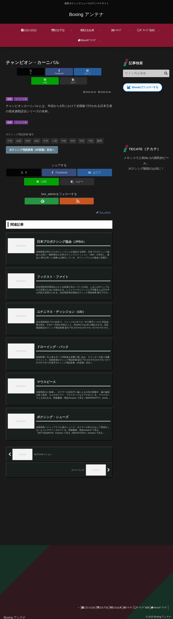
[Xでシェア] (23, 71)
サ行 (27, 131)
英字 (99, 131)
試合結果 (109, 605)
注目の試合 (77, 605)
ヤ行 (72, 131)
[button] (95, 71)
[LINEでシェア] (77, 71)
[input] (146, 73)
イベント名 (21, 89)
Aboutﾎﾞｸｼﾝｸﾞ (158, 605)
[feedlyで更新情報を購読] (55, 192)
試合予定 (93, 605)
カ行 (18, 131)
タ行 (36, 131)
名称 (9, 89)
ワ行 (90, 131)
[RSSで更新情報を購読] (63, 192)
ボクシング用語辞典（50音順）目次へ (32, 140)
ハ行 (54, 131)
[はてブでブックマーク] (59, 71)
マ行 (63, 131)
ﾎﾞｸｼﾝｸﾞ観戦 (139, 605)
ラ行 (81, 131)
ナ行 (45, 131)
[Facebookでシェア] (41, 71)
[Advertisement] (59, 504)
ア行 (9, 131)
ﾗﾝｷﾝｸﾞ (123, 605)
